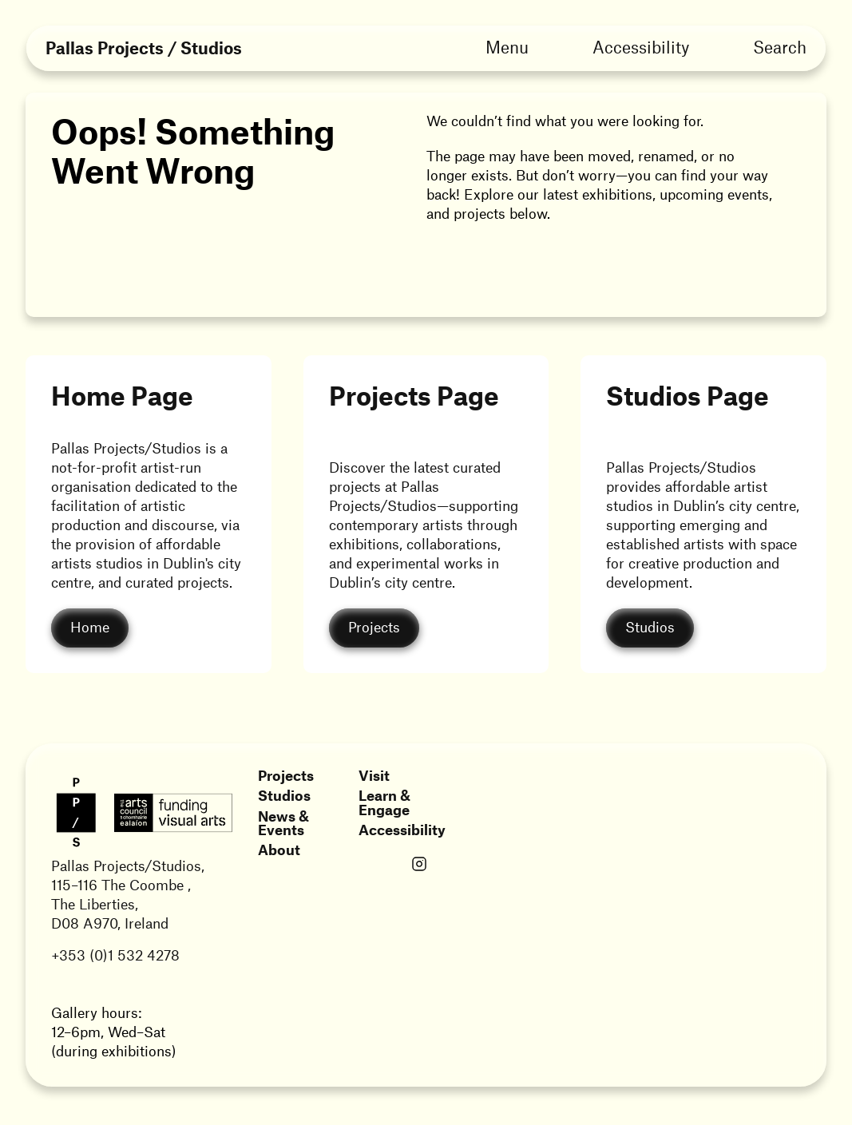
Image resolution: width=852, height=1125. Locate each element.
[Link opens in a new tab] (419, 865)
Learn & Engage (384, 802)
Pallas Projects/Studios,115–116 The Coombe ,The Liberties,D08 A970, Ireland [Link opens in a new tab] (127, 894)
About (279, 849)
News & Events (283, 822)
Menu (507, 47)
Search (779, 47)
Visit (374, 775)
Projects (286, 775)
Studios (284, 795)
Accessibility (640, 47)
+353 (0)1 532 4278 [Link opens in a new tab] (115, 955)
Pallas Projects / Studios (144, 48)
